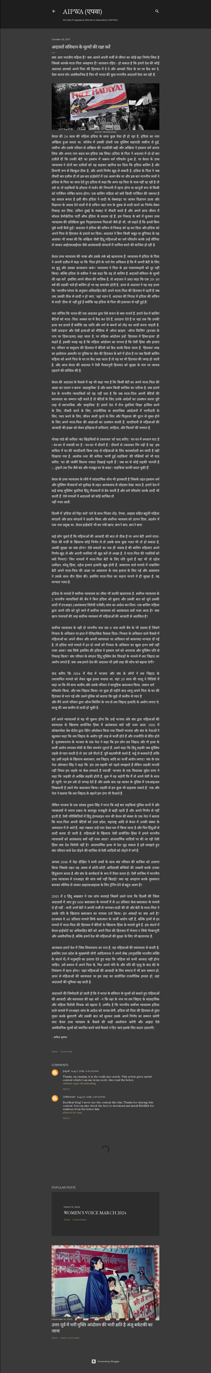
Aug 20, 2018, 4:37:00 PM (91, 1096)
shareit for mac (72, 1112)
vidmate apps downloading (79, 1083)
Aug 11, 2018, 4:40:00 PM (85, 1071)
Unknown (69, 1096)
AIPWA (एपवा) (82, 11)
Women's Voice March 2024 (95, 1213)
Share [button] (55, 1051)
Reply (66, 1089)
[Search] (157, 10)
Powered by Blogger (105, 1361)
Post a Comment (70, 1337)
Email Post (66, 1051)
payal (66, 1071)
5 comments (79, 1219)
